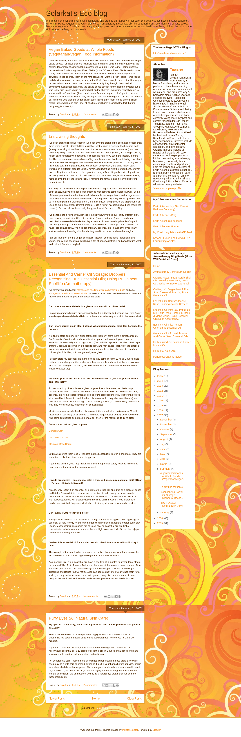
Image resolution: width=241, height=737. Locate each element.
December (166, 419)
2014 (160, 380)
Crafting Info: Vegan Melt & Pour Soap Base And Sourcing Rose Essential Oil (171, 292)
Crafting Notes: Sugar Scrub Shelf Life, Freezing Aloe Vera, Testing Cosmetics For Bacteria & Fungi (172, 280)
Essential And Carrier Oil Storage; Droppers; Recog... (172, 495)
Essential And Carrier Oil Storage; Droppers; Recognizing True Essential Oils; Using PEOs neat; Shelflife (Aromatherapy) (94, 279)
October (165, 429)
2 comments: (90, 114)
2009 (160, 405)
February (165, 468)
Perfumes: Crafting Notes (167, 356)
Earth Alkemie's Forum (165, 226)
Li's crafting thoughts (67, 136)
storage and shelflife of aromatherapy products (101, 290)
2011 (160, 395)
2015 (160, 376)
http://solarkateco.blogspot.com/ (169, 53)
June (163, 449)
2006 (160, 518)
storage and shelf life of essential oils (68, 293)
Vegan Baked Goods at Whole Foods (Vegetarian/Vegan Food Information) (81, 51)
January (165, 512)
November (166, 424)
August (164, 439)
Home (96, 698)
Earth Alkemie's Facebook (167, 220)
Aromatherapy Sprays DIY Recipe (172, 271)
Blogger (156, 730)
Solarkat (178, 69)
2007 (160, 415)
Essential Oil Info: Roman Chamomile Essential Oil (167, 326)
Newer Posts (57, 698)
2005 (160, 523)
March (164, 463)
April (163, 458)
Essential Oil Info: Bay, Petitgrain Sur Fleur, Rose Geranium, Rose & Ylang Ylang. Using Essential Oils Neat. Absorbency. (171, 314)
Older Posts (134, 698)
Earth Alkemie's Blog (164, 215)
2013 (160, 385)
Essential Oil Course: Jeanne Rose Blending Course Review (170, 303)
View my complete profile (167, 188)
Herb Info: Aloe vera (164, 350)
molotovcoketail (130, 730)
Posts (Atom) (102, 708)
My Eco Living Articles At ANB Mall (172, 232)
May (163, 454)
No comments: (91, 596)
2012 (160, 390)
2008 (160, 410)
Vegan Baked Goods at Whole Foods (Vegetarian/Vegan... (172, 478)
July (162, 444)
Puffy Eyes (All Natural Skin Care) (78, 618)
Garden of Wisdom (58, 437)
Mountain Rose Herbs (60, 444)
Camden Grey (56, 430)
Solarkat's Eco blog (76, 13)
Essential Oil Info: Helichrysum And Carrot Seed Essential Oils (170, 335)
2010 (160, 400)
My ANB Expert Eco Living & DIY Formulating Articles (171, 239)
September (166, 434)
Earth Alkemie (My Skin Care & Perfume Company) (170, 208)
